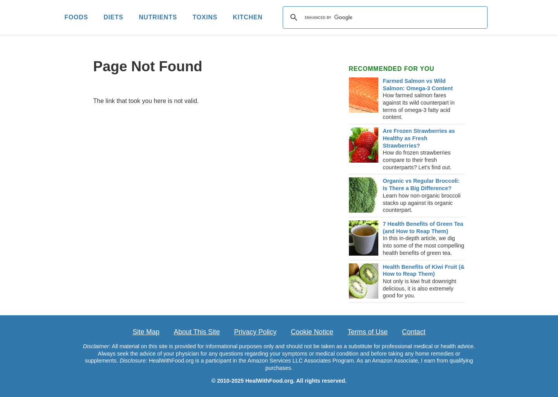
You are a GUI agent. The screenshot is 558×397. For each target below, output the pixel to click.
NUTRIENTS (158, 17)
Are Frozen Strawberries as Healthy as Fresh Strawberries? (419, 138)
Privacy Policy (255, 332)
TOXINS (204, 17)
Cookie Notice (312, 332)
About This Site (197, 332)
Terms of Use (367, 332)
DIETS (113, 17)
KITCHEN (248, 17)
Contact (414, 332)
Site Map (145, 332)
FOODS (76, 17)
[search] (384, 17)
